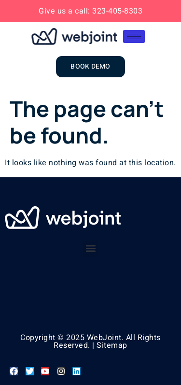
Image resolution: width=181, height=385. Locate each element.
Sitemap (112, 345)
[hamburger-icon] (134, 36)
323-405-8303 (117, 11)
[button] (90, 249)
